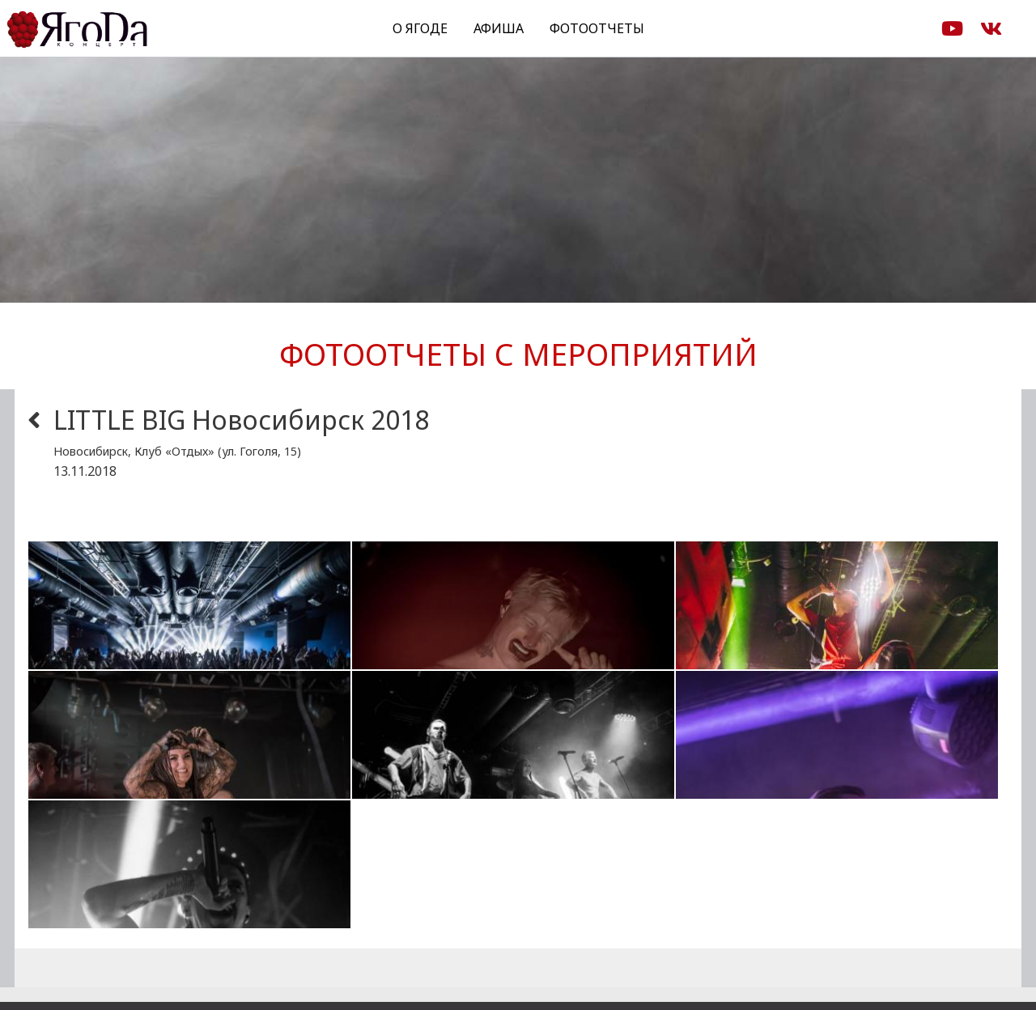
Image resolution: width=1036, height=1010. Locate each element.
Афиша (498, 28)
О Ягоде (420, 28)
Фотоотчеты (597, 28)
